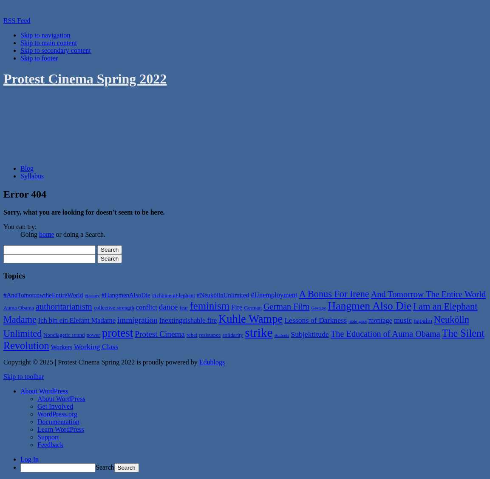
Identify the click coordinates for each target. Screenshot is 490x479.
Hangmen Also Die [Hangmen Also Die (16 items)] (369, 306)
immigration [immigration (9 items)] (137, 320)
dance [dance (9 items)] (168, 306)
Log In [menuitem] (29, 459)
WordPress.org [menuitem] (57, 414)
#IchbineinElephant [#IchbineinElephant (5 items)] (173, 295)
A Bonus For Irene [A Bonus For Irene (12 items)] (334, 294)
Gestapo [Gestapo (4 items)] (319, 308)
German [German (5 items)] (253, 307)
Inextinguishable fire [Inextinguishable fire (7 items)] (188, 320)
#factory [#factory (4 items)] (92, 295)
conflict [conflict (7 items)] (146, 307)
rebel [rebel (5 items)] (192, 335)
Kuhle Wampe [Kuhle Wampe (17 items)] (250, 319)
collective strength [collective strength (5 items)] (114, 307)
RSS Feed (17, 20)
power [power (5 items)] (93, 335)
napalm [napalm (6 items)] (423, 320)
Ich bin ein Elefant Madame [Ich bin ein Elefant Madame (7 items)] (77, 320)
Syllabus (32, 176)
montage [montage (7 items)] (380, 320)
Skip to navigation (45, 35)
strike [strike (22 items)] (258, 332)
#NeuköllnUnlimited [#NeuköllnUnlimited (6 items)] (223, 295)
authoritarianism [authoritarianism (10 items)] (64, 306)
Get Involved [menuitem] (55, 406)
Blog (27, 168)
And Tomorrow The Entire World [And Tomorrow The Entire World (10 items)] (428, 294)
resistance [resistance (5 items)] (210, 335)
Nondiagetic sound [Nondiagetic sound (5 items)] (64, 335)
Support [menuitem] (48, 437)
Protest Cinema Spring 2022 (85, 78)
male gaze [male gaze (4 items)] (357, 321)
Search (105, 467)
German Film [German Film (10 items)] (286, 306)
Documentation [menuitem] (58, 421)
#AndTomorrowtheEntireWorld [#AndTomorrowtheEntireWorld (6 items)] (43, 295)
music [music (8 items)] (403, 320)
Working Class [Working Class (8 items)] (96, 346)
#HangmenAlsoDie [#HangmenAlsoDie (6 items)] (126, 295)
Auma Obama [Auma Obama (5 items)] (18, 307)
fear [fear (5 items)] (183, 307)
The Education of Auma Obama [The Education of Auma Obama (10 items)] (385, 333)
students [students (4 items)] (281, 335)
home (46, 234)
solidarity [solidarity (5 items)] (232, 335)
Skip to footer (39, 58)
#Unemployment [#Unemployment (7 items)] (274, 295)
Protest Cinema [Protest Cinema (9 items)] (160, 334)
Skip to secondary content (55, 50)
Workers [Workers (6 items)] (61, 347)
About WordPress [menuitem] (61, 398)
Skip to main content (48, 42)
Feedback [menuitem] (50, 444)
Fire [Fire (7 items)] (236, 307)
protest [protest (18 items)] (117, 333)
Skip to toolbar (23, 376)
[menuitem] (44, 391)
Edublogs (212, 362)
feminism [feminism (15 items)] (209, 306)
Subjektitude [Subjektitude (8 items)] (310, 334)
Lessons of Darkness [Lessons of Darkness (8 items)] (315, 320)
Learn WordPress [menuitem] (60, 429)
